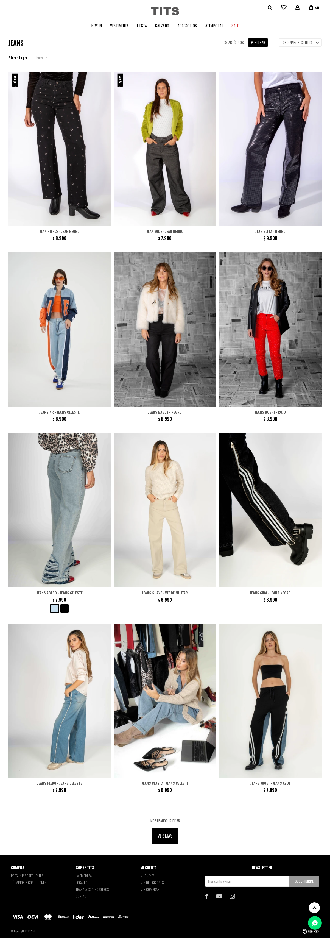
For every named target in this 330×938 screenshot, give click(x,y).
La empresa (84, 875)
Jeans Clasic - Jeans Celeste (165, 783)
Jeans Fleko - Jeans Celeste (59, 783)
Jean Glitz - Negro (270, 231)
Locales (81, 882)
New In (96, 25)
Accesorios (187, 25)
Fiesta (142, 25)
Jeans (39, 57)
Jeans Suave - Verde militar (165, 592)
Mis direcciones (152, 882)
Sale (235, 25)
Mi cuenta (147, 875)
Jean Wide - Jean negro (165, 231)
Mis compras (149, 889)
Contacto (83, 896)
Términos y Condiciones (28, 882)
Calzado (162, 25)
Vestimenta (119, 25)
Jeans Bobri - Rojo (270, 412)
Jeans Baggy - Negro (165, 412)
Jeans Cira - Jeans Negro (270, 592)
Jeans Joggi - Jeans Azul (270, 783)
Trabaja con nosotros (92, 889)
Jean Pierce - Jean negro (60, 231)
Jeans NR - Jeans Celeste (59, 412)
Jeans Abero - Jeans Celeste (60, 592)
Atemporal (214, 25)
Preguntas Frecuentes (27, 875)
